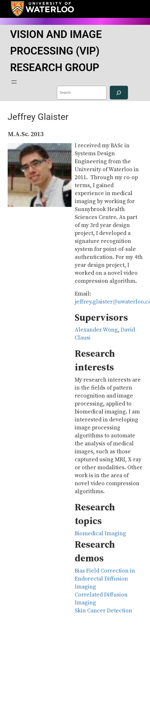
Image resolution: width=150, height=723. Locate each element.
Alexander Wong (96, 329)
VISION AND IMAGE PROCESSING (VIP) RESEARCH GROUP (56, 51)
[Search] (119, 92)
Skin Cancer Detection (103, 610)
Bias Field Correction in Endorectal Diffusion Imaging (105, 578)
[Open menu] (14, 82)
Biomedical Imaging (100, 533)
